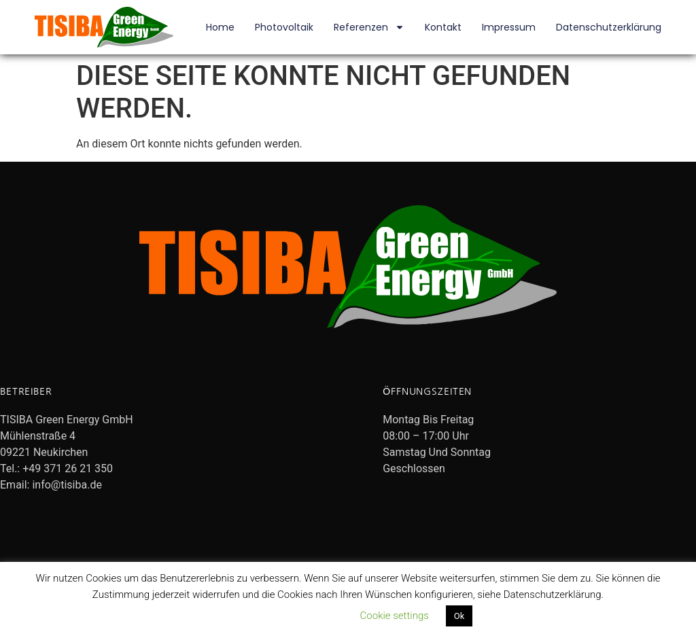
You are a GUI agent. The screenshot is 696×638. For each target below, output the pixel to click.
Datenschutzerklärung (608, 27)
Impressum (509, 27)
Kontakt (443, 27)
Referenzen (369, 27)
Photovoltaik (284, 27)
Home (220, 27)
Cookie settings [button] (394, 615)
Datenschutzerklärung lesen (282, 615)
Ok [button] (459, 616)
